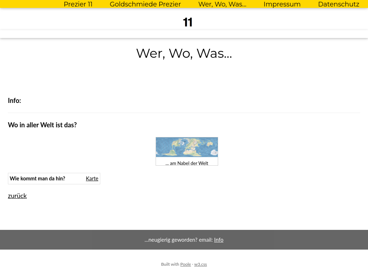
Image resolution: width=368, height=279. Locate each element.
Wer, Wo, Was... (222, 4)
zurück (17, 195)
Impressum (282, 4)
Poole (185, 264)
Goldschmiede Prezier (145, 4)
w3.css (200, 264)
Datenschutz (338, 4)
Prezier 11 (78, 4)
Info (219, 239)
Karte (92, 178)
